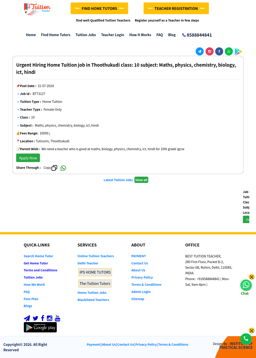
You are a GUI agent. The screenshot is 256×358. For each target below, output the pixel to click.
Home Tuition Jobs (92, 292)
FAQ (158, 34)
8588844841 (195, 35)
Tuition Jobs (84, 34)
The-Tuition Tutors (95, 283)
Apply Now (28, 157)
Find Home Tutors (54, 34)
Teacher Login (111, 34)
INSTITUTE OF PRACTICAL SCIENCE (236, 345)
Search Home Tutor (38, 256)
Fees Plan (31, 299)
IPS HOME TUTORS (95, 272)
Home (30, 34)
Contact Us (139, 263)
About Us (138, 270)
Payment (94, 344)
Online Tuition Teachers (96, 256)
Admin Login (141, 291)
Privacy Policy (142, 277)
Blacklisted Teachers (93, 299)
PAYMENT (138, 256)
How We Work (34, 284)
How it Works (139, 34)
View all (141, 180)
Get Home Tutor (36, 263)
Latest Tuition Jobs (118, 180)
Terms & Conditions (146, 284)
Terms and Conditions (40, 270)
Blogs (28, 305)
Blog (171, 34)
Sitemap (137, 299)
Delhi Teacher (88, 263)
